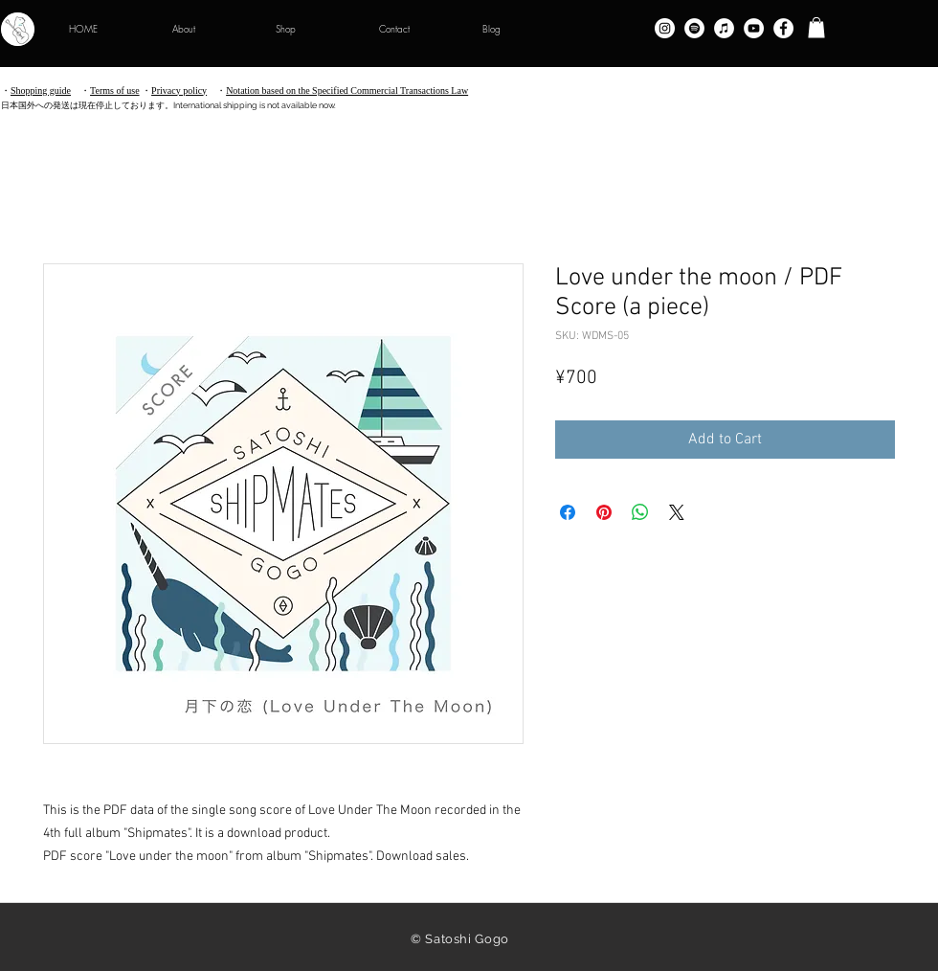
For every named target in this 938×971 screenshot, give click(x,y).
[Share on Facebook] (567, 512)
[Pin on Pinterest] (603, 512)
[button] (816, 27)
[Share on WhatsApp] (640, 512)
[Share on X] (676, 512)
